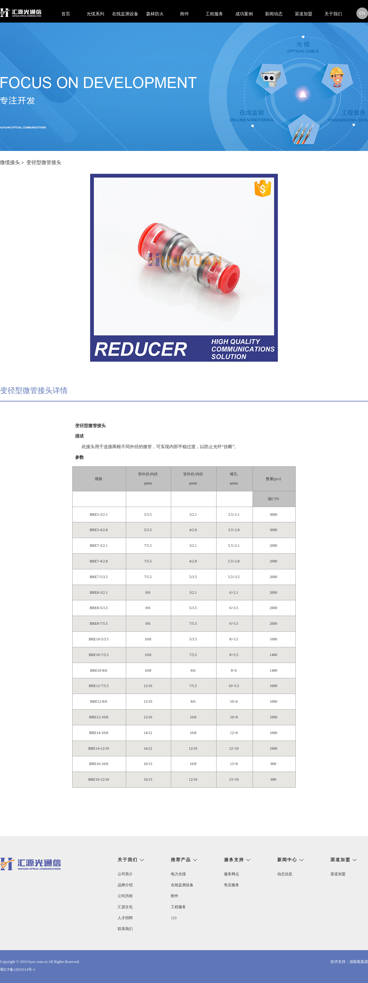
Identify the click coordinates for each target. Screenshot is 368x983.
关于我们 (333, 14)
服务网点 (231, 874)
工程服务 (214, 14)
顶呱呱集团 (358, 962)
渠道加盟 (303, 14)
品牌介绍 (125, 885)
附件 (184, 14)
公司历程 (125, 896)
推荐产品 (181, 860)
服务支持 (234, 860)
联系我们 (125, 929)
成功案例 (244, 14)
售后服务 (231, 885)
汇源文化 (125, 907)
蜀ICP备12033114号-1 (17, 969)
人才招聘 (125, 918)
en (362, 13)
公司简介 (125, 874)
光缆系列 (95, 14)
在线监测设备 (125, 14)
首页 (65, 14)
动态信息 (284, 874)
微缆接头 (10, 162)
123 (173, 918)
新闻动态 (274, 14)
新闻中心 (287, 860)
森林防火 (155, 14)
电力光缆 (178, 874)
